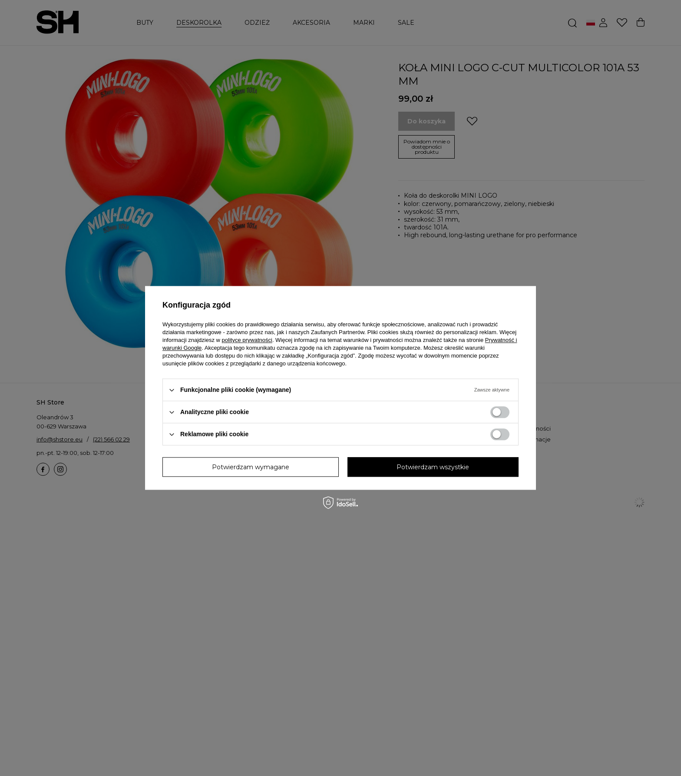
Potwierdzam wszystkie (433, 467)
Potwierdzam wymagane (250, 467)
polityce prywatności (247, 340)
